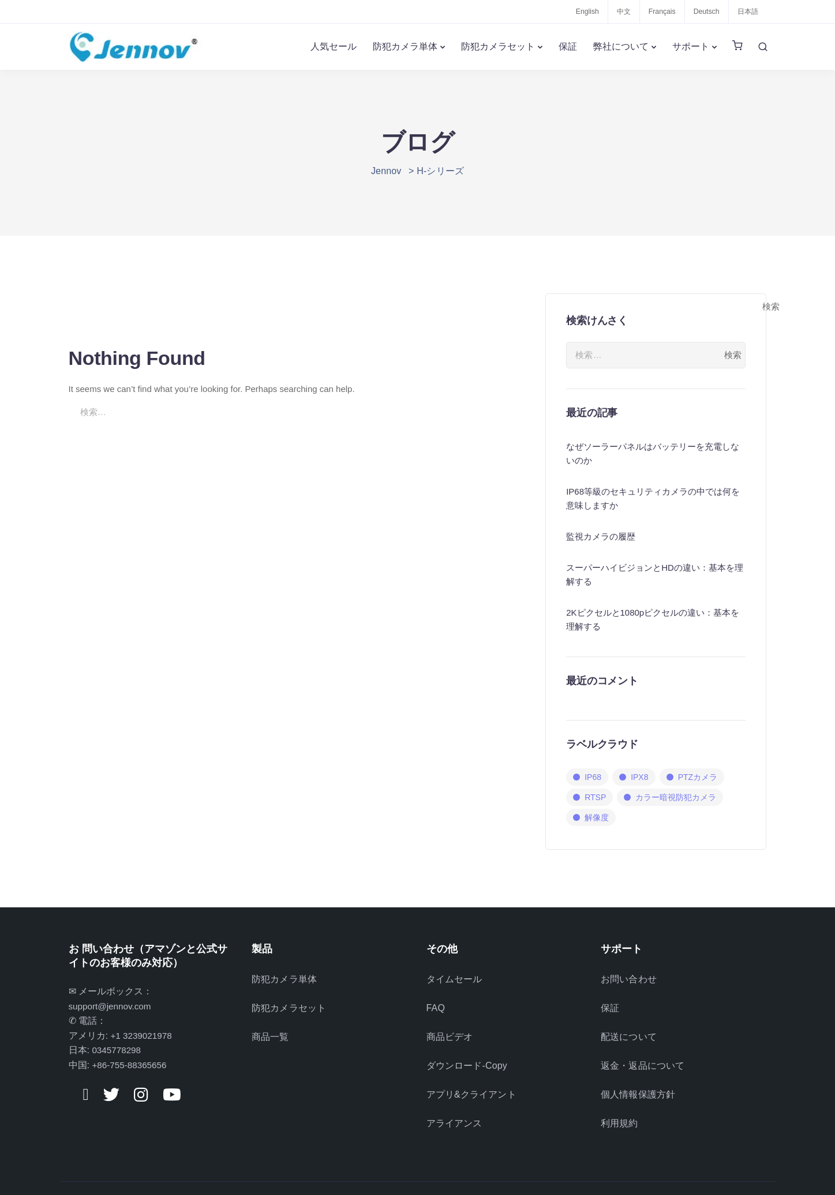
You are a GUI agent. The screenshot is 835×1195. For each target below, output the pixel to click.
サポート (690, 46)
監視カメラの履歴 (600, 536)
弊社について (621, 46)
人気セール (333, 46)
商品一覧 (270, 1028)
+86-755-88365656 (131, 1065)
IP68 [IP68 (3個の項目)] (593, 777)
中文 (618, 11)
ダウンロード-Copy (466, 1053)
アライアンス (454, 1104)
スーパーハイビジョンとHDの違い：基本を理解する (654, 574)
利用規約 (619, 1104)
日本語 (747, 11)
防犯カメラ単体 (405, 46)
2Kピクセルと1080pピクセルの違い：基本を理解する (652, 619)
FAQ (435, 1003)
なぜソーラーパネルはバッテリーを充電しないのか (652, 453)
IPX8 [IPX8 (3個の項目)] (639, 777)
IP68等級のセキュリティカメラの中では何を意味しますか (653, 498)
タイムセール (454, 977)
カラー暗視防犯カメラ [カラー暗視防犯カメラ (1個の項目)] (675, 797)
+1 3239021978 (142, 1036)
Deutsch (704, 11)
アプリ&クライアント (471, 1079)
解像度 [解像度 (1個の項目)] (597, 817)
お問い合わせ (629, 977)
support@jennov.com (112, 1006)
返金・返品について (642, 1053)
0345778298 (117, 1050)
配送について (629, 1028)
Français (657, 11)
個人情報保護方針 (638, 1079)
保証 (568, 46)
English (580, 11)
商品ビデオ (449, 1028)
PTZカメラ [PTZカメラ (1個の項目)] (697, 777)
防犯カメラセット (498, 46)
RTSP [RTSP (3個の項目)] (595, 797)
